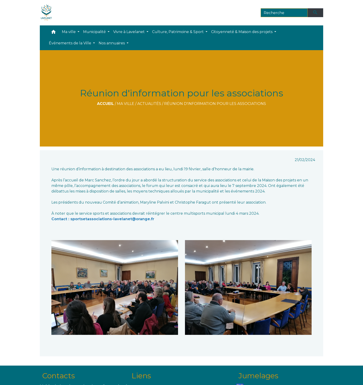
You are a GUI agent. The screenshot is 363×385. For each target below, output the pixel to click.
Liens (141, 375)
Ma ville (125, 103)
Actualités (149, 103)
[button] (53, 33)
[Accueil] (46, 12)
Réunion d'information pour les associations (215, 103)
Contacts (58, 375)
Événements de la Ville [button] (70, 43)
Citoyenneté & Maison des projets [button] (242, 32)
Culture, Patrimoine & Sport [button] (178, 32)
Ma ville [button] (69, 32)
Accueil (105, 103)
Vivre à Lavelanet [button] (129, 32)
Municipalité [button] (95, 32)
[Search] (284, 12)
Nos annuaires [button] (112, 43)
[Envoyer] (315, 12)
